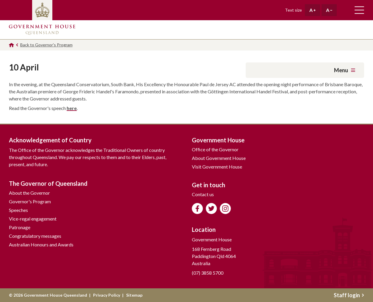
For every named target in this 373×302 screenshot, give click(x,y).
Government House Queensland (42, 30)
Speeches (18, 210)
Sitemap (134, 295)
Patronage (19, 227)
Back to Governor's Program (46, 44)
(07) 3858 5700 (207, 273)
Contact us (203, 194)
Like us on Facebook (197, 208)
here (72, 108)
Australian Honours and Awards (41, 244)
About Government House (219, 158)
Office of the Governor (215, 149)
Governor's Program (30, 201)
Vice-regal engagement (33, 218)
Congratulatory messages (35, 236)
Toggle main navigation (359, 10)
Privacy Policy (106, 295)
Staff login (349, 295)
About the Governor (29, 193)
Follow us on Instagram (225, 208)
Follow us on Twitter (211, 208)
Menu (344, 70)
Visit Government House (217, 166)
